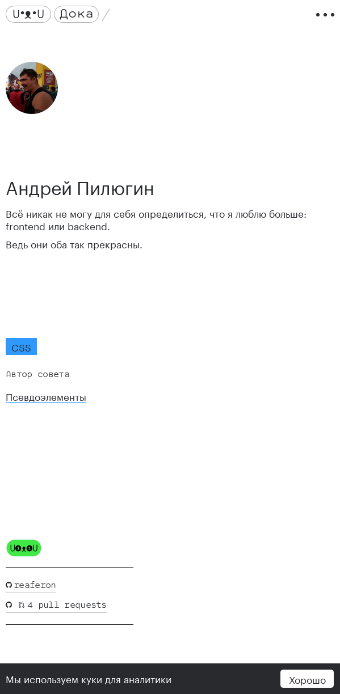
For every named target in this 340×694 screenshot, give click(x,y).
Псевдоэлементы (46, 395)
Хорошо (307, 678)
